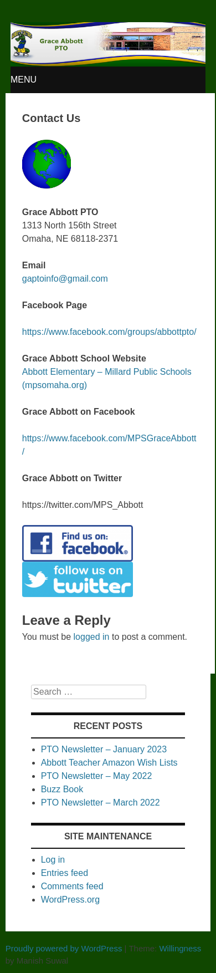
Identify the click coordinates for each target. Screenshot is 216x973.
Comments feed (72, 886)
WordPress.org (70, 899)
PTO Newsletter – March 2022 (100, 802)
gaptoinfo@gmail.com (65, 278)
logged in (92, 636)
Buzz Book (62, 789)
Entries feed (64, 873)
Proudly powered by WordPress (64, 948)
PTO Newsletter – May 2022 (96, 776)
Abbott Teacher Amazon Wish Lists (109, 762)
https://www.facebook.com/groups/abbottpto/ (109, 332)
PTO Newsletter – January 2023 (104, 749)
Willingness (180, 948)
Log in (53, 859)
